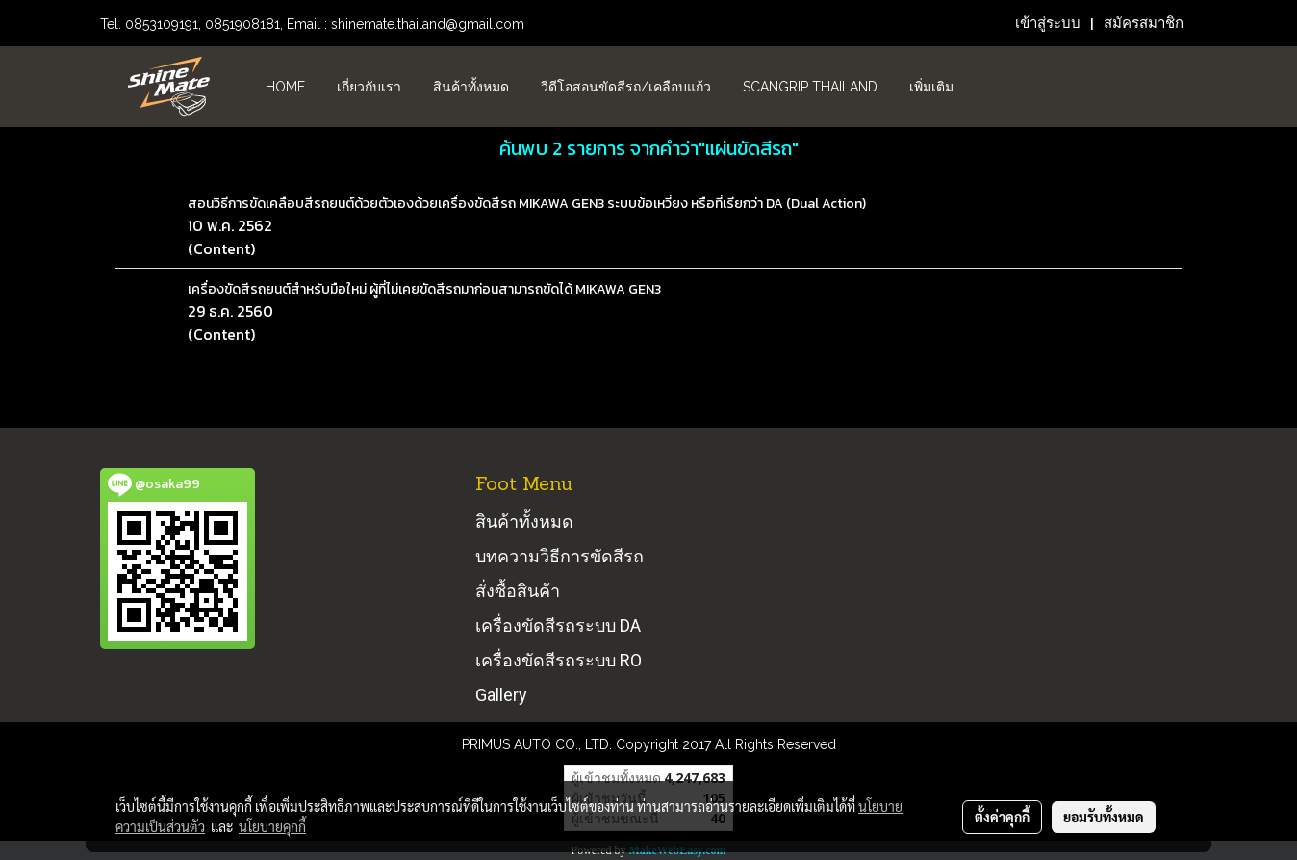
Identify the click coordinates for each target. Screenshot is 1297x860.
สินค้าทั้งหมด (471, 86)
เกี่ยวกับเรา (369, 86)
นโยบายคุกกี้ (272, 826)
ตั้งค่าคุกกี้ (1002, 816)
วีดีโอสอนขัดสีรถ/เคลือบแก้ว (626, 86)
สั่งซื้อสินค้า (517, 591)
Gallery (501, 695)
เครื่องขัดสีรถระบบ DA (558, 625)
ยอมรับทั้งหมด (1103, 816)
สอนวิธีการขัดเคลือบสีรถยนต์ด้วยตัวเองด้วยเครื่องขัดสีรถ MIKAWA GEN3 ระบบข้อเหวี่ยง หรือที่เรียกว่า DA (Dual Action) (527, 204)
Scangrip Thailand (810, 86)
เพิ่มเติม (931, 86)
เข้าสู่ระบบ (1048, 23)
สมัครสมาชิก (1143, 23)
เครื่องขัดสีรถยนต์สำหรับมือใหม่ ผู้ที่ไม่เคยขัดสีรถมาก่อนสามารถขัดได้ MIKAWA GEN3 (424, 289)
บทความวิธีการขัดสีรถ (559, 556)
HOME (285, 86)
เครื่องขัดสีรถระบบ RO (558, 660)
